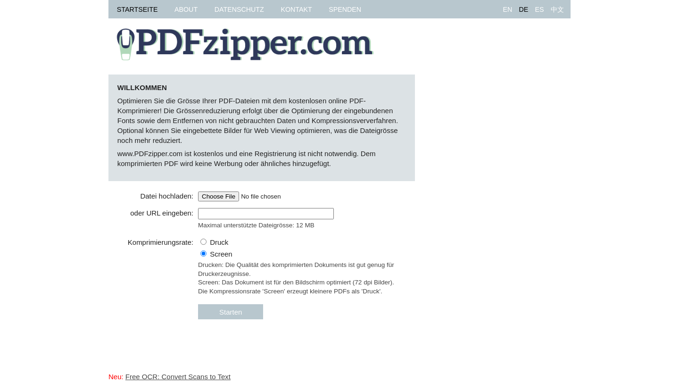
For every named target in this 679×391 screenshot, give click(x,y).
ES (539, 9)
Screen (221, 254)
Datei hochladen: (166, 196)
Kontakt (296, 9)
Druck (219, 242)
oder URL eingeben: (161, 213)
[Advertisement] (500, 216)
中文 (557, 9)
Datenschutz (239, 9)
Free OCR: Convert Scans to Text (178, 377)
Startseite (137, 9)
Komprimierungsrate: (160, 242)
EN (507, 9)
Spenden (345, 9)
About (186, 9)
